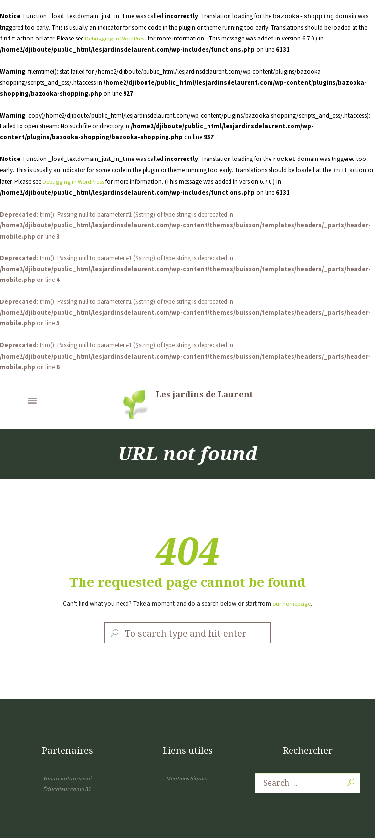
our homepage (292, 603)
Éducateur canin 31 (67, 790)
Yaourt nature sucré (67, 779)
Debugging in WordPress (117, 38)
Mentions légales (187, 779)
